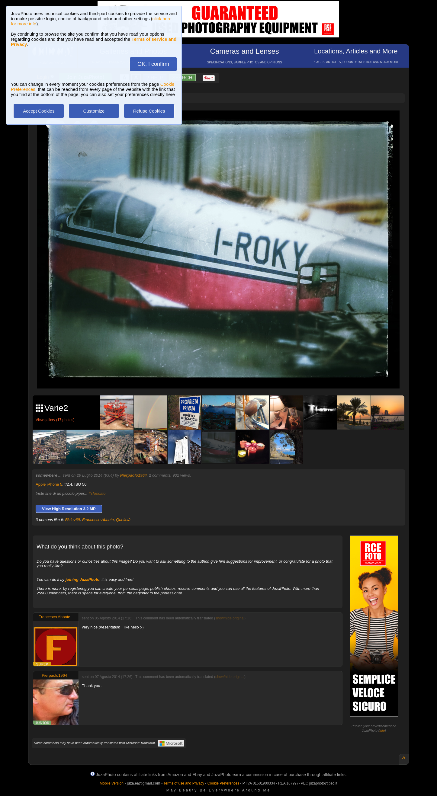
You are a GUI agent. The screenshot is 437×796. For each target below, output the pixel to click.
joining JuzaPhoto (82, 579)
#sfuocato (96, 493)
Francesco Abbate (98, 519)
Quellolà (123, 519)
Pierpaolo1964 (133, 475)
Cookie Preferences (223, 783)
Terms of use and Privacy (183, 783)
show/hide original (229, 618)
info (382, 730)
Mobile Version (112, 783)
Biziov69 (72, 519)
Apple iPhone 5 (49, 484)
